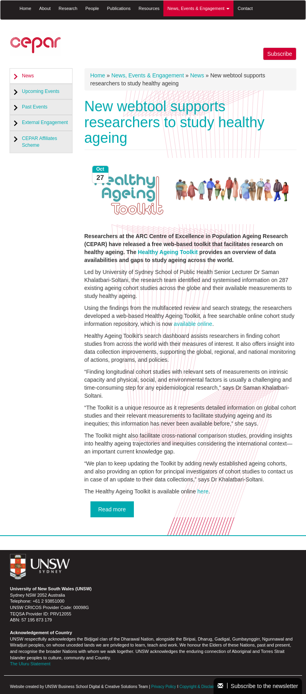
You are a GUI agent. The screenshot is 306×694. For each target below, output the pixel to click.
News (28, 76)
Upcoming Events (40, 91)
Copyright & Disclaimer (199, 686)
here (202, 491)
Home (25, 8)
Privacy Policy (163, 686)
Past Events (34, 107)
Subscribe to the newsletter (258, 686)
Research (68, 8)
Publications (118, 8)
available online (193, 324)
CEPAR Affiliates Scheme (39, 142)
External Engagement (45, 122)
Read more (112, 509)
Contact (245, 8)
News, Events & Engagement (198, 8)
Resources (149, 8)
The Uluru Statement (30, 663)
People (92, 8)
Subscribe (279, 54)
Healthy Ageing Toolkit (168, 252)
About (45, 8)
